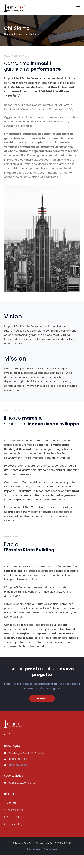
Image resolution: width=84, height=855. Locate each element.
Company (19, 33)
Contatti (11, 802)
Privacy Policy (14, 824)
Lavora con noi (15, 810)
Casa (7, 33)
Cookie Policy (14, 817)
